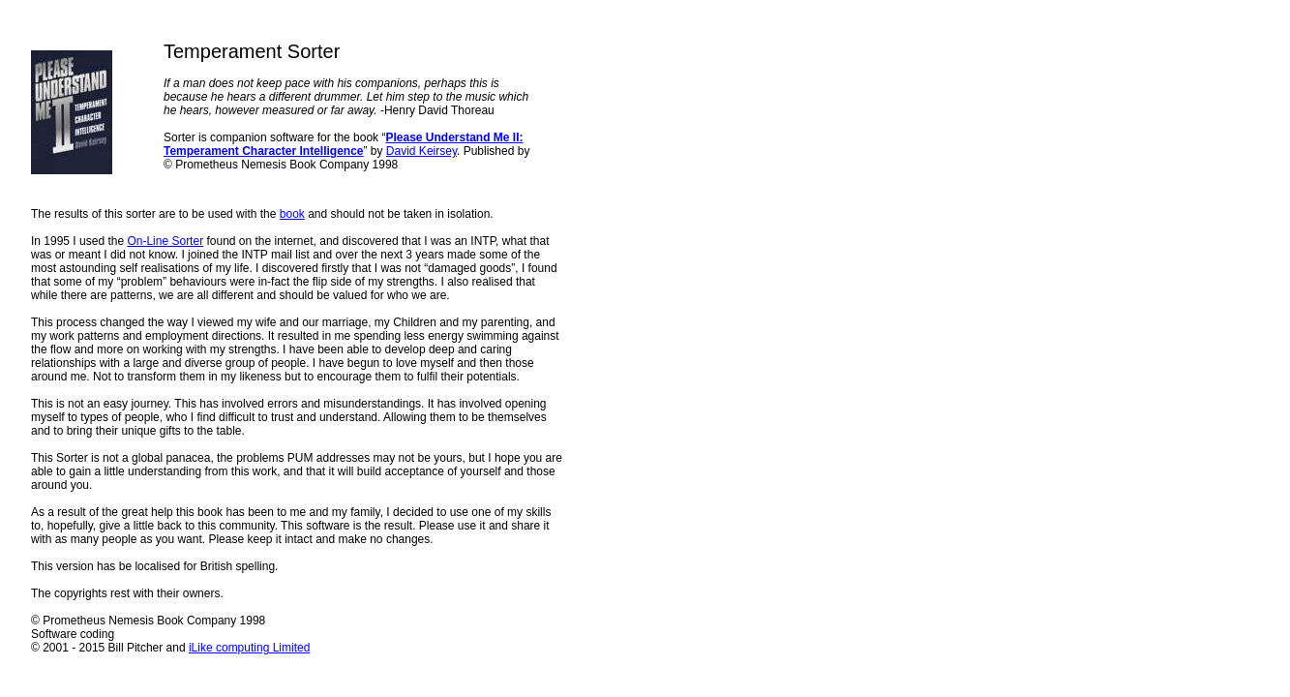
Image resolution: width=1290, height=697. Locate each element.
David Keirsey (421, 151)
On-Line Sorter (165, 241)
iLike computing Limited (249, 647)
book (292, 214)
